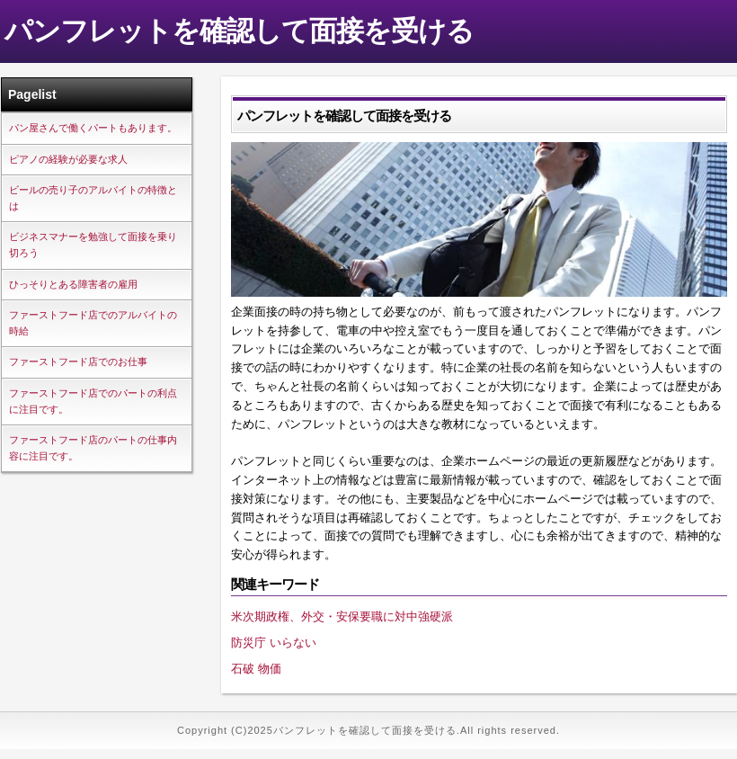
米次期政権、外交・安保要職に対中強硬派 (342, 616)
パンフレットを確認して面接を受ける (239, 31)
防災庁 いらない (273, 642)
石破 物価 (256, 668)
